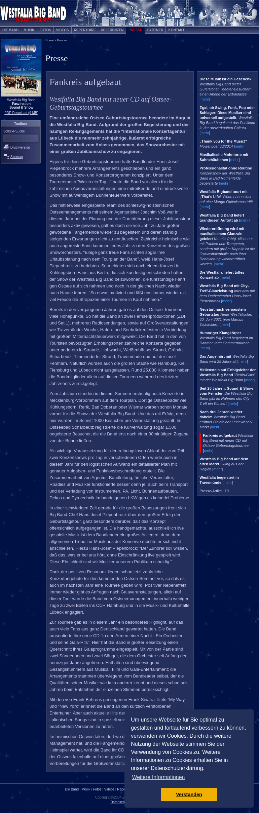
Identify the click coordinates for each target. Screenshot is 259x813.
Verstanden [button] (189, 794)
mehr (204, 99)
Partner (155, 30)
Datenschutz (119, 802)
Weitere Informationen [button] (158, 777)
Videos (62, 30)
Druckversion (20, 147)
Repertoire (85, 30)
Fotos (45, 30)
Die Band (10, 30)
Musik (29, 30)
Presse (135, 30)
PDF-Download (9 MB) (21, 113)
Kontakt (176, 30)
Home (49, 40)
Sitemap (16, 157)
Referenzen (112, 30)
